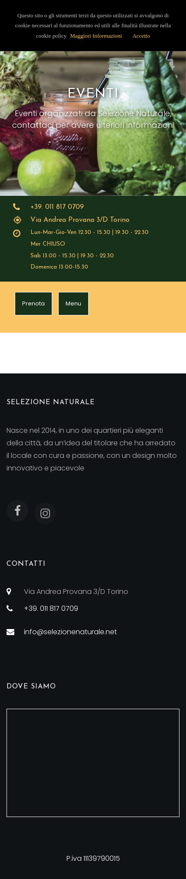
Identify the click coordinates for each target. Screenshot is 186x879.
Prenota (33, 303)
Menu (73, 303)
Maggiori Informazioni (96, 35)
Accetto (141, 35)
